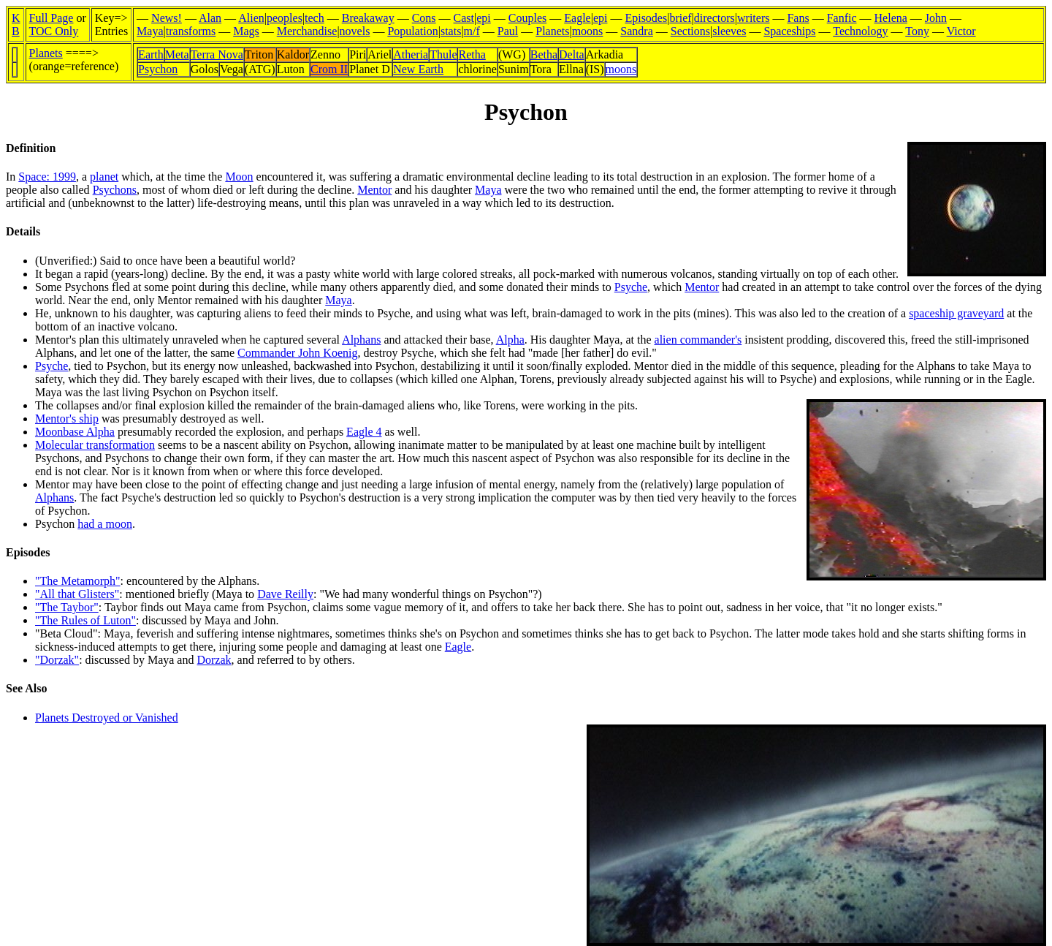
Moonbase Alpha (75, 431)
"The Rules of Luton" (85, 620)
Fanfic (842, 18)
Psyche (630, 287)
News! (166, 18)
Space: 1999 (47, 176)
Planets (552, 31)
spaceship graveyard (956, 313)
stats (451, 31)
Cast (464, 18)
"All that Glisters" (77, 594)
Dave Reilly (285, 594)
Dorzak (214, 660)
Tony (917, 31)
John (936, 18)
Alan (210, 18)
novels (355, 31)
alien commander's (698, 339)
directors (714, 18)
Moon (239, 176)
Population (412, 31)
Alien (251, 18)
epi (483, 18)
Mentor (374, 189)
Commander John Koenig (297, 353)
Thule (443, 54)
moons (587, 31)
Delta (571, 54)
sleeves (729, 31)
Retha (471, 54)
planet (104, 176)
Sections (690, 31)
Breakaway (368, 18)
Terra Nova (217, 54)
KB (16, 24)
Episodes (646, 18)
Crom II (329, 69)
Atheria (410, 54)
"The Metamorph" (78, 581)
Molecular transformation (95, 445)
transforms (191, 31)
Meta (177, 54)
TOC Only (54, 31)
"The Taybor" (67, 607)
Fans (798, 18)
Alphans (361, 339)
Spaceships (789, 31)
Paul (508, 31)
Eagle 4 (363, 431)
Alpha (510, 339)
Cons (424, 18)
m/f (472, 31)
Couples (527, 18)
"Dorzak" (57, 660)
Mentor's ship (67, 418)
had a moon (104, 524)
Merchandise (307, 31)
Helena (890, 18)
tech (314, 18)
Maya (150, 31)
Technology (860, 31)
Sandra (636, 31)
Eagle (577, 18)
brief (680, 18)
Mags (246, 31)
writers (753, 18)
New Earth (418, 69)
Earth (151, 54)
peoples (284, 18)
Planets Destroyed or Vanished (106, 717)
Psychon (158, 69)
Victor (961, 31)
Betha (543, 54)
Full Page (51, 18)
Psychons (115, 189)
